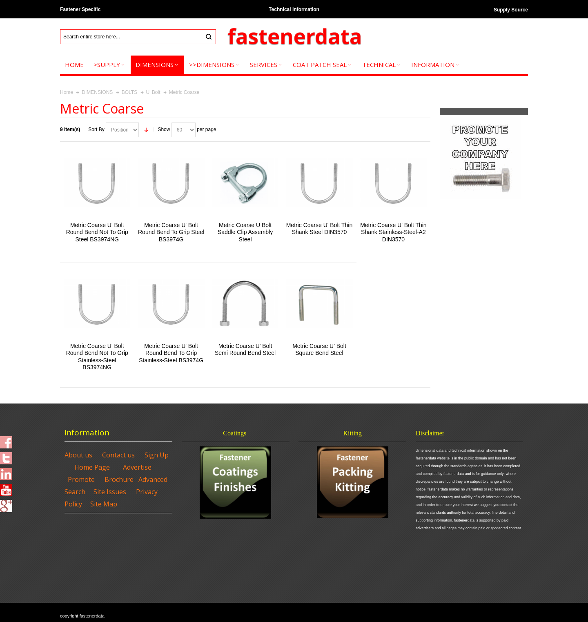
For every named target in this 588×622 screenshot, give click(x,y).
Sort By (96, 129)
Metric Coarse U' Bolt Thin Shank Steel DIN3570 (319, 228)
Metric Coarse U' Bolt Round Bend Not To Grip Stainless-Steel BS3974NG (97, 356)
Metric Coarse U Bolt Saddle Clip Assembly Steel (245, 232)
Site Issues (110, 491)
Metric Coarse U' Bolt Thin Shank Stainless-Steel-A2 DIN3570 (393, 232)
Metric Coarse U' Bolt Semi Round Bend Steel (245, 349)
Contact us (118, 454)
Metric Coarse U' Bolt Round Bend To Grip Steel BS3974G (171, 232)
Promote (81, 479)
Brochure (119, 479)
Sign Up (157, 454)
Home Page (92, 467)
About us (78, 454)
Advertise (137, 467)
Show (164, 129)
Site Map (103, 503)
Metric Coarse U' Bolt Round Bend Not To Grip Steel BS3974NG (97, 232)
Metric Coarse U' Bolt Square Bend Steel (319, 349)
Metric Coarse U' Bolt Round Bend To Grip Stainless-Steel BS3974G (171, 353)
